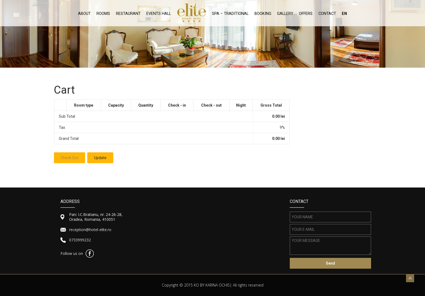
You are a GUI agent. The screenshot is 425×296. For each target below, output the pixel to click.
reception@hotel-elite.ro (90, 229)
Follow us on (71, 253)
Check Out (69, 158)
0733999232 (80, 239)
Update (100, 158)
